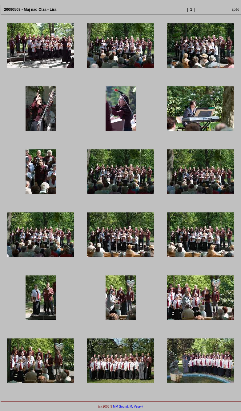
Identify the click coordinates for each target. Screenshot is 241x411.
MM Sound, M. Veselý (128, 406)
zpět (235, 9)
